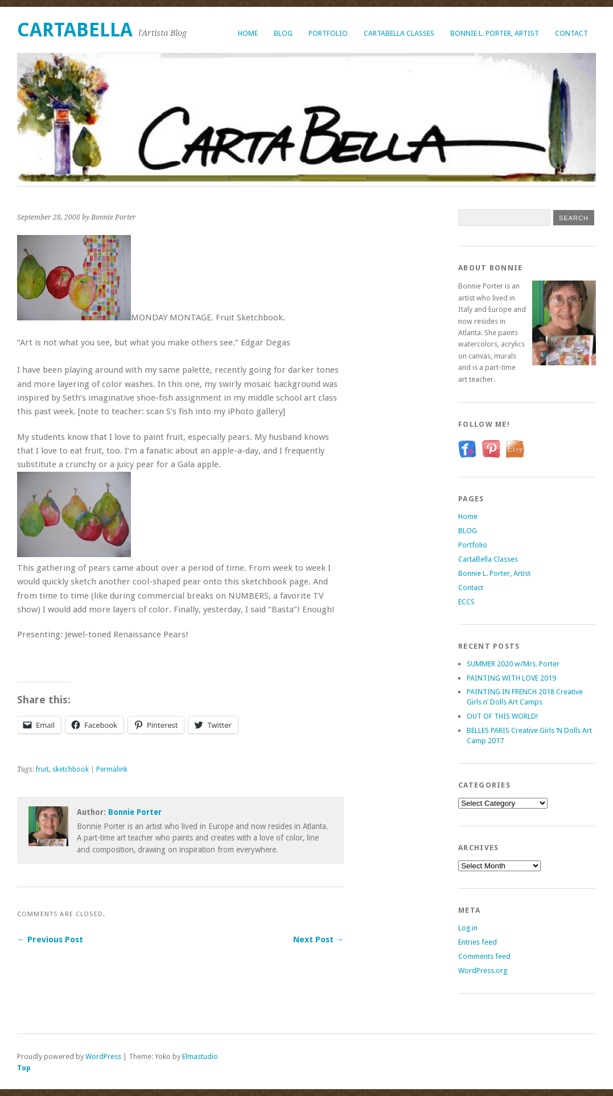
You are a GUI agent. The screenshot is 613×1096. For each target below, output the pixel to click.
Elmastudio (200, 1056)
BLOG (283, 33)
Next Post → (318, 939)
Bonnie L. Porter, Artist (494, 33)
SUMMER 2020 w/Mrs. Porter (513, 664)
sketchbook (70, 769)
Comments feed (484, 956)
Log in (468, 928)
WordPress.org (482, 970)
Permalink (111, 769)
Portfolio (328, 33)
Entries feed (477, 942)
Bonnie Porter (135, 812)
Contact (571, 33)
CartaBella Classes (399, 33)
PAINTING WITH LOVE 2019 (511, 678)
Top (24, 1068)
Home (248, 33)
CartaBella (75, 30)
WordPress (103, 1056)
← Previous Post (50, 939)
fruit (42, 769)
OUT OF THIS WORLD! (502, 716)
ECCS (466, 602)
